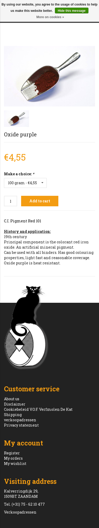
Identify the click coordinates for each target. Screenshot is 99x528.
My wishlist (15, 463)
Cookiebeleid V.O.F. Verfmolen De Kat (38, 409)
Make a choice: (19, 173)
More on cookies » (50, 17)
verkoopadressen (20, 419)
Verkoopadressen (20, 512)
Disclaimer (14, 404)
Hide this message (72, 11)
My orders (13, 458)
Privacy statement (21, 425)
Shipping (13, 414)
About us (11, 398)
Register (12, 452)
